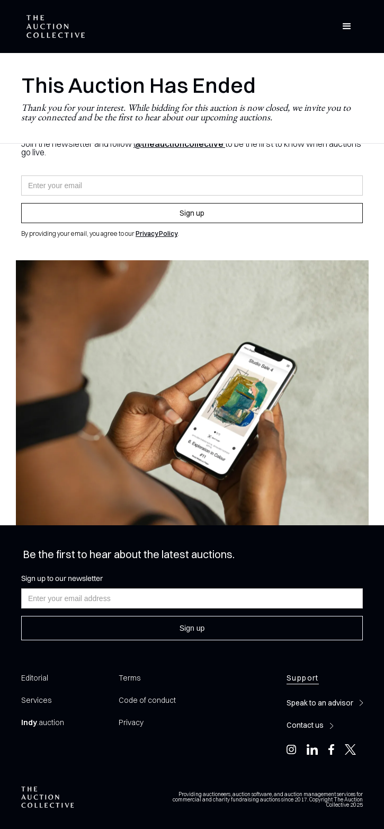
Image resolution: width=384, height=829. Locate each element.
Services (36, 700)
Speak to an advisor (320, 703)
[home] (53, 27)
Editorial (34, 678)
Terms (129, 678)
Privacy (131, 722)
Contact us (305, 725)
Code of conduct (147, 700)
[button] (347, 26)
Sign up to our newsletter (62, 578)
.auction (42, 722)
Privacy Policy (156, 233)
